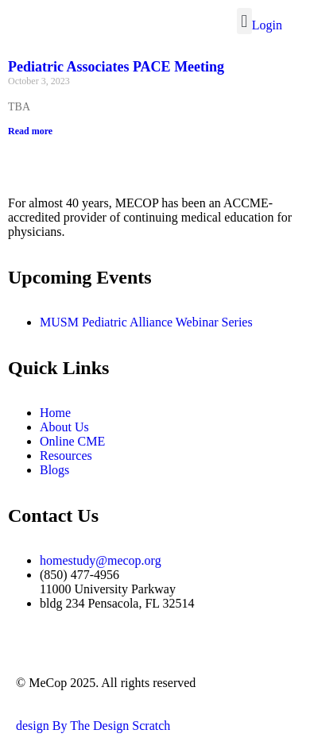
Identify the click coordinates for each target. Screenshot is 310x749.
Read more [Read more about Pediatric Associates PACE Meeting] (30, 131)
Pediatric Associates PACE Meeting (116, 67)
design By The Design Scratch (93, 725)
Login (267, 25)
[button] (244, 21)
